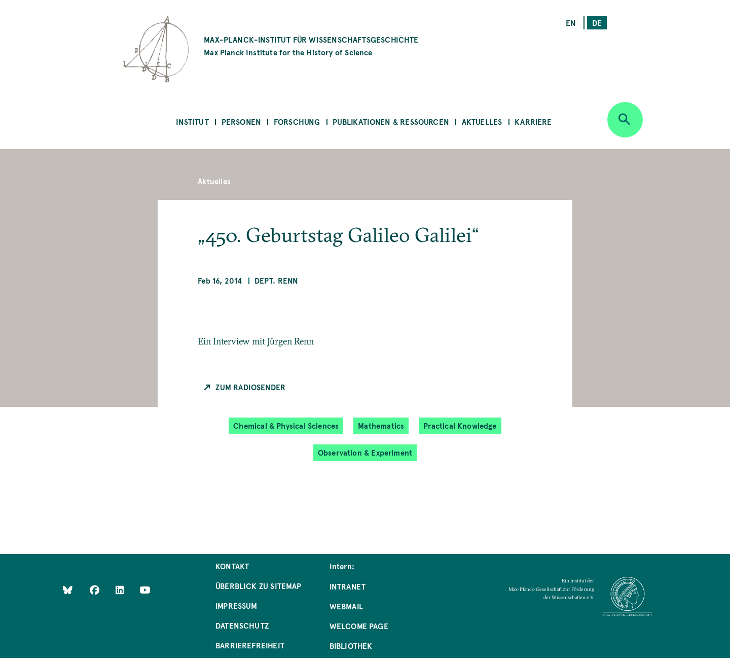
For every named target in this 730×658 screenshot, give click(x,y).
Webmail (346, 606)
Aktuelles (482, 121)
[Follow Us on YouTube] (144, 589)
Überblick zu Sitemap (258, 585)
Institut (192, 121)
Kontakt (232, 566)
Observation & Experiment (365, 452)
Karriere (533, 121)
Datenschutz (242, 625)
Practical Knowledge (459, 425)
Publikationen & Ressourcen (391, 121)
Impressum (236, 605)
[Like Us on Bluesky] (67, 589)
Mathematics (381, 425)
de (597, 22)
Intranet (348, 586)
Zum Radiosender (250, 387)
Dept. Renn (276, 280)
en (571, 22)
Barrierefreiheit (249, 645)
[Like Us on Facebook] (95, 589)
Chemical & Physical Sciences (286, 425)
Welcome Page (359, 625)
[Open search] (625, 119)
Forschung (297, 121)
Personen (241, 121)
